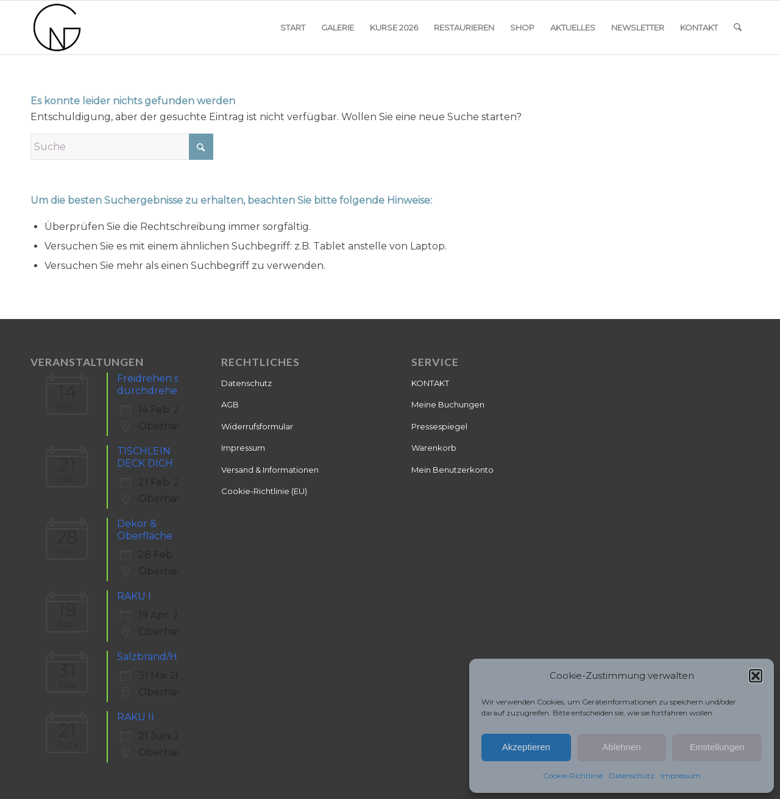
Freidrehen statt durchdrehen (157, 384)
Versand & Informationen (270, 470)
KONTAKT (430, 383)
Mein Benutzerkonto (452, 470)
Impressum (681, 775)
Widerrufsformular (257, 426)
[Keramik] (57, 27)
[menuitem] (292, 27)
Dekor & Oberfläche (144, 530)
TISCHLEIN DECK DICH (145, 457)
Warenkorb (433, 448)
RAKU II (135, 717)
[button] (756, 676)
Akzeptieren (526, 747)
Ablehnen (621, 747)
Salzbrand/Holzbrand (169, 656)
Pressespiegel (439, 426)
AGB (230, 404)
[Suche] (738, 27)
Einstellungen (717, 747)
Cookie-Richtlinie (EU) (264, 491)
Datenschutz (631, 775)
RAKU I (134, 596)
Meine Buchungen (447, 404)
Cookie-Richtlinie (573, 775)
